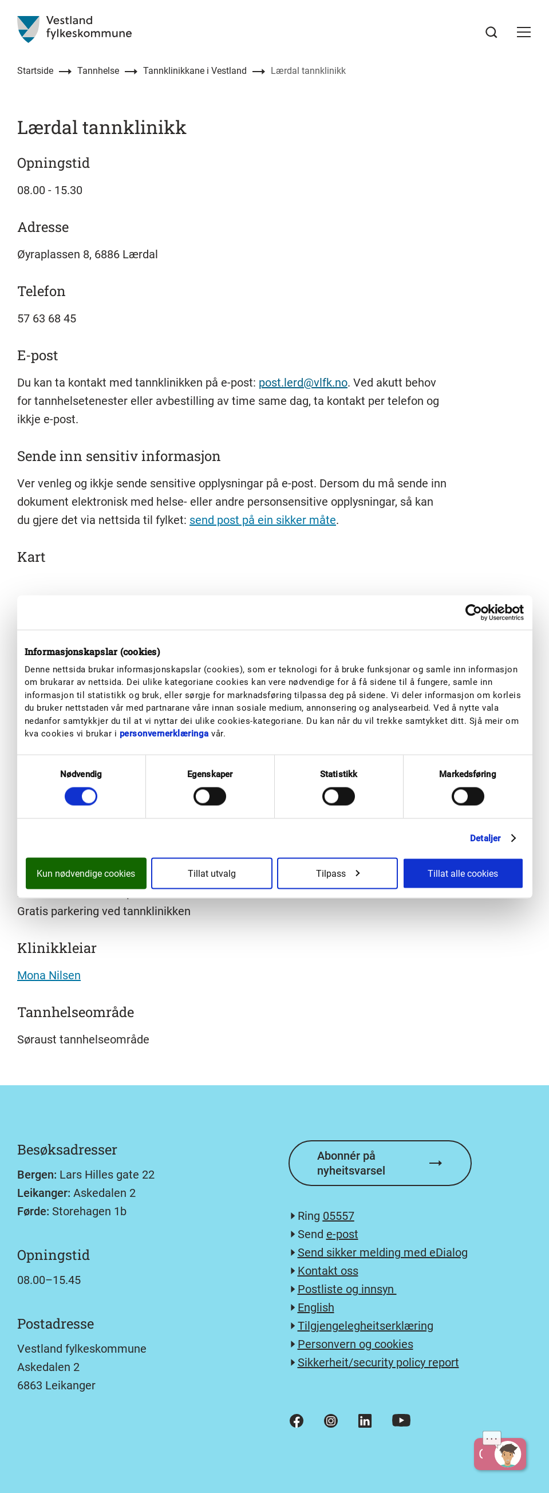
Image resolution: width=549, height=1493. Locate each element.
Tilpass (338, 873)
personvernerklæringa (164, 733)
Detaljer (485, 838)
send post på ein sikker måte (262, 520)
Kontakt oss (328, 1271)
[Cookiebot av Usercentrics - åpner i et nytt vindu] (474, 612)
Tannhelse (98, 70)
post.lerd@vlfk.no (303, 382)
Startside (35, 70)
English (316, 1307)
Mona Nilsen (49, 975)
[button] (524, 32)
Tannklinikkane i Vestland (195, 70)
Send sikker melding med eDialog (383, 1252)
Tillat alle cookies (463, 873)
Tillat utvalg (212, 873)
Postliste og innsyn (347, 1289)
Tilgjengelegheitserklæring (365, 1326)
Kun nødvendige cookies (86, 873)
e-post (342, 1234)
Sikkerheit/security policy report (378, 1362)
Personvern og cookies (355, 1344)
